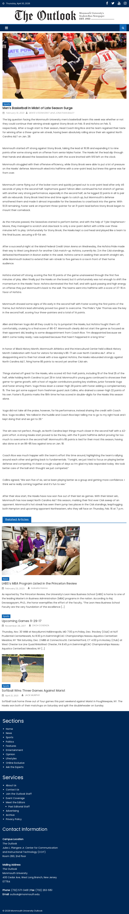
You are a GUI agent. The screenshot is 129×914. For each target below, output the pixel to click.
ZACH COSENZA (40, 625)
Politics (10, 741)
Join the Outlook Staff (19, 793)
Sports (7, 104)
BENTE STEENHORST (39, 112)
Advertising (12, 810)
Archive (10, 815)
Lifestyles (11, 758)
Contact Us (12, 789)
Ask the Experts (15, 767)
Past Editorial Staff (19, 806)
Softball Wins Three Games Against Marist (33, 690)
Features (11, 746)
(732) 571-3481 (19, 890)
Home (9, 729)
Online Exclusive (15, 763)
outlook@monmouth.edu (25, 894)
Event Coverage (15, 798)
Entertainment (14, 750)
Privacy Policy (14, 819)
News (5, 578)
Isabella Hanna (39, 588)
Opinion (10, 754)
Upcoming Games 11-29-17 (21, 621)
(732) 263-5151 (43, 890)
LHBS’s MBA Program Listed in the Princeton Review (39, 583)
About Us (11, 785)
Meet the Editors (15, 802)
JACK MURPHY (32, 695)
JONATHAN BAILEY (64, 112)
